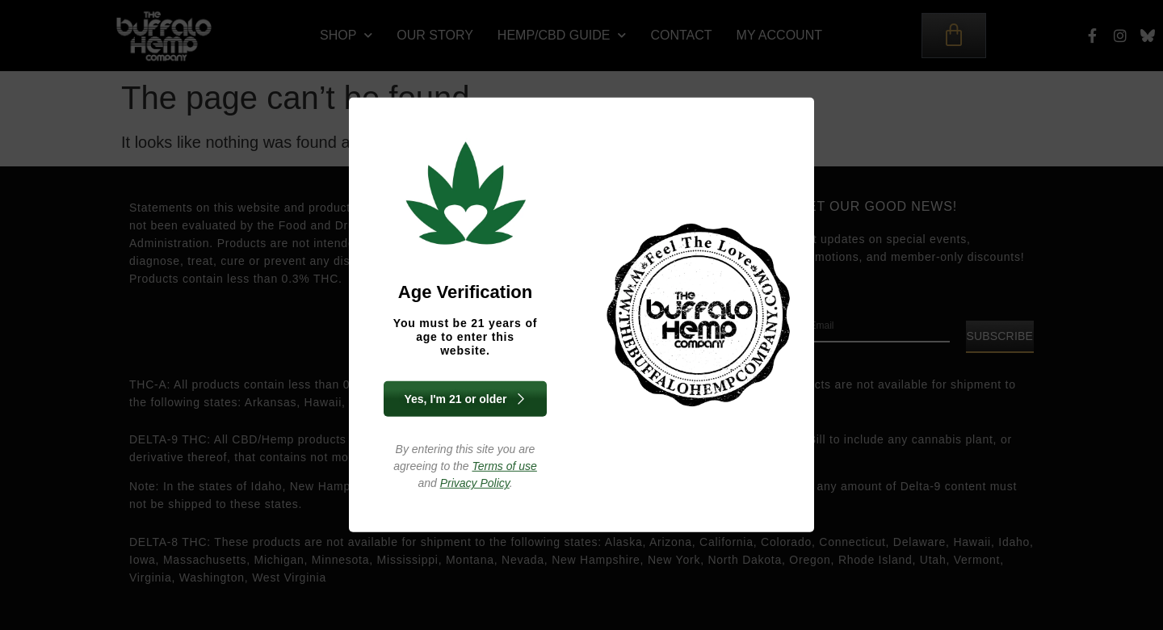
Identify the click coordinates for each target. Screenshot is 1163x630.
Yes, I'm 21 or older (465, 399)
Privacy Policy (475, 483)
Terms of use (504, 466)
